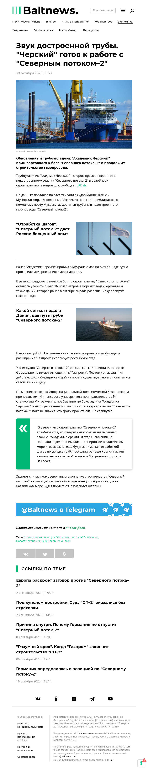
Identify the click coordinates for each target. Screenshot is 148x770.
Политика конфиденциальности (30, 725)
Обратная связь (26, 757)
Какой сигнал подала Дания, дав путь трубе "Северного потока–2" (39, 315)
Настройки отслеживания (25, 748)
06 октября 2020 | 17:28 (33, 659)
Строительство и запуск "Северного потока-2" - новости (61, 537)
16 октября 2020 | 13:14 (33, 681)
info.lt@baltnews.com (64, 756)
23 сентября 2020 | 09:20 (34, 593)
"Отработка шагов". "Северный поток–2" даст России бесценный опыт (43, 229)
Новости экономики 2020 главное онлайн (43, 541)
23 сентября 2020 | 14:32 (34, 615)
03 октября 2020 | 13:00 (33, 637)
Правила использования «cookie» (26, 737)
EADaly (81, 185)
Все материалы (103, 10)
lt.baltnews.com (84, 733)
